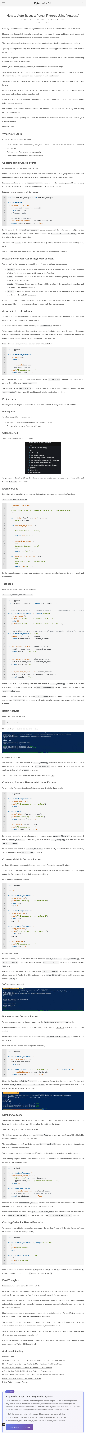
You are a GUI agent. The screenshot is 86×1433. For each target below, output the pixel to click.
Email (33, 1344)
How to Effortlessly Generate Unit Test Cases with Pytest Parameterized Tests (33, 1375)
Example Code (8, 127)
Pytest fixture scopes (55, 304)
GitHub (26, 1344)
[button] (3, 3)
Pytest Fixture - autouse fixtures (15, 1382)
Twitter (19, 1344)
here (35, 478)
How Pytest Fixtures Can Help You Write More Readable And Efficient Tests (32, 1364)
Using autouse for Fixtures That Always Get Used (21, 1378)
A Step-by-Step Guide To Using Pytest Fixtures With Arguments (27, 1371)
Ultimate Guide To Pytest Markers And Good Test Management (27, 1367)
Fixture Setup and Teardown (56, 251)
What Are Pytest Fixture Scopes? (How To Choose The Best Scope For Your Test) (34, 1360)
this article (60, 1027)
